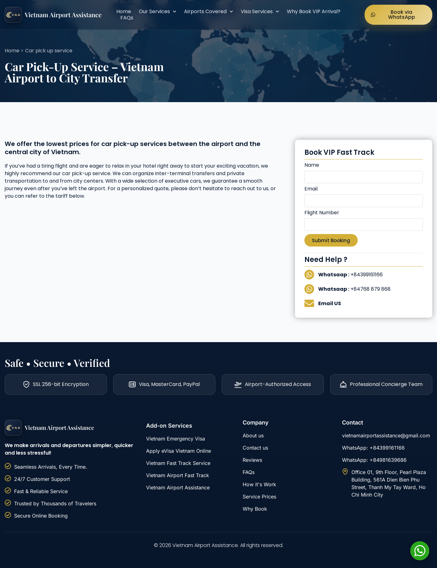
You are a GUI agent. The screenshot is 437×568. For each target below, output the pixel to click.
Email (311, 189)
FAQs (126, 18)
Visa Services (260, 11)
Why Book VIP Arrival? (313, 11)
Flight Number (321, 213)
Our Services (157, 11)
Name (311, 166)
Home (123, 11)
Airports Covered (208, 11)
